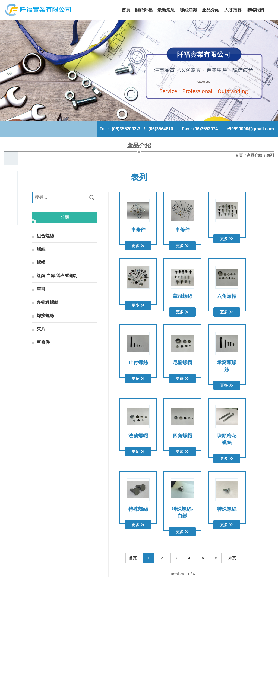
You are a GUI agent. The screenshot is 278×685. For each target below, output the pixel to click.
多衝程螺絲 (47, 302)
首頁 (239, 155)
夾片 (41, 329)
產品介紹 (254, 155)
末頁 (232, 558)
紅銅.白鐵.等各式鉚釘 (57, 275)
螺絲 (41, 249)
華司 (41, 289)
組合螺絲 (45, 235)
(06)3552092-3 (126, 129)
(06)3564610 (161, 129)
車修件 (43, 342)
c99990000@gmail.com (250, 129)
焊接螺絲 (45, 315)
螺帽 (41, 262)
